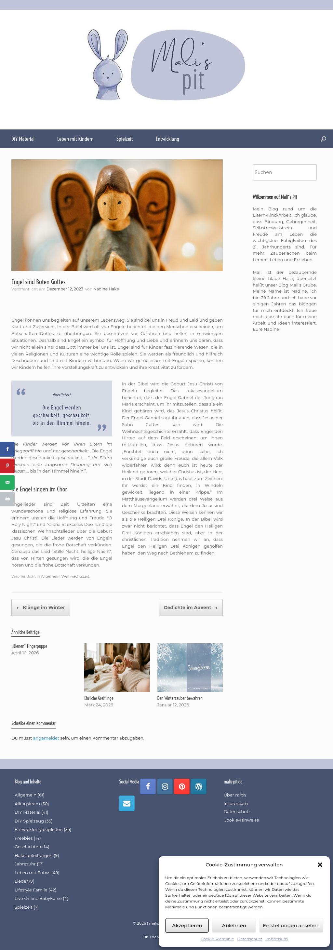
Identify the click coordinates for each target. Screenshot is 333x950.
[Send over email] (7, 482)
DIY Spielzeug (29, 820)
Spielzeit (124, 138)
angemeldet (46, 738)
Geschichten (28, 846)
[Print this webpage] (7, 499)
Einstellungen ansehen (291, 925)
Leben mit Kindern (75, 138)
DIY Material (22, 138)
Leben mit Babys (32, 872)
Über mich (235, 794)
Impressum (276, 938)
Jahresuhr (25, 863)
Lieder (21, 881)
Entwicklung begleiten (39, 829)
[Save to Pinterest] (7, 466)
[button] (320, 865)
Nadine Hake (106, 289)
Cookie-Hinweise (241, 820)
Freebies (24, 838)
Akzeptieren (187, 925)
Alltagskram (27, 803)
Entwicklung (167, 138)
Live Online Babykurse (38, 898)
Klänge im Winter (41, 607)
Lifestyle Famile (31, 889)
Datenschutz (249, 938)
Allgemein (50, 576)
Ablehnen (234, 925)
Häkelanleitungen (34, 855)
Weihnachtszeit (75, 576)
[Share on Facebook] (7, 449)
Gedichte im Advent (191, 607)
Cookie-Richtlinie (217, 938)
